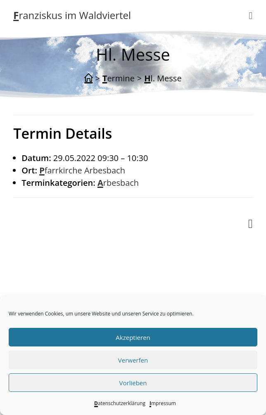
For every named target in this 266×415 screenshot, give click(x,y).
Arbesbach (118, 182)
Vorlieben (133, 383)
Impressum (163, 403)
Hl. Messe (162, 78)
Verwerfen (133, 360)
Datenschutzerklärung (119, 403)
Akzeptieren (133, 337)
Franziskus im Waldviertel (72, 15)
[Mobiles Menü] (250, 15)
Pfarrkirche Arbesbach (82, 170)
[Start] (88, 78)
